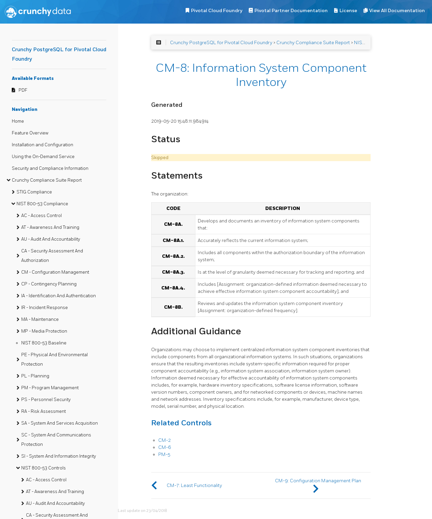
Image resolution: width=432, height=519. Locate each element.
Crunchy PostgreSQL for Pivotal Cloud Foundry (221, 42)
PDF (23, 90)
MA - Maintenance (40, 319)
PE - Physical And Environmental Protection (54, 359)
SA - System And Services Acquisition (59, 423)
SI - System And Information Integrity (58, 456)
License (348, 10)
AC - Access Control (41, 215)
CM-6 (164, 447)
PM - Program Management (50, 388)
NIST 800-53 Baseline (43, 343)
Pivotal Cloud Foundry (216, 10)
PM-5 (164, 454)
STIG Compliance (34, 192)
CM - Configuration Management (55, 272)
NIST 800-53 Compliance (42, 204)
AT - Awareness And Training (50, 227)
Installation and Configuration (42, 145)
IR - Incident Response (44, 307)
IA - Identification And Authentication (58, 296)
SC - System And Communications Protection (56, 439)
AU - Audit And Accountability (50, 239)
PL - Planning (35, 376)
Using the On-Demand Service (43, 156)
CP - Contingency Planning (49, 284)
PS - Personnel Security (46, 399)
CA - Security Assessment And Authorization (52, 255)
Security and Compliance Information (50, 168)
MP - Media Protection (44, 331)
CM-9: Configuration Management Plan (318, 481)
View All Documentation (397, 10)
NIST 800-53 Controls (43, 468)
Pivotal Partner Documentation (291, 10)
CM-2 (164, 440)
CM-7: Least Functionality (194, 485)
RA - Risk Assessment (43, 411)
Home (18, 121)
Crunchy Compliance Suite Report (47, 180)
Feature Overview (30, 133)
